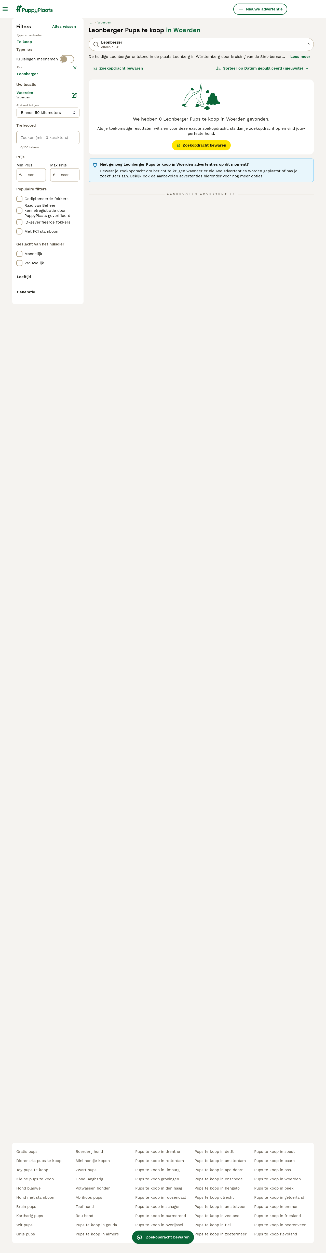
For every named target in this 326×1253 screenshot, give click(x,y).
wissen (69, 183)
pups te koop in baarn (274, 1160)
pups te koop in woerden (277, 1179)
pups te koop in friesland (277, 1215)
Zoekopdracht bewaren (118, 162)
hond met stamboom (36, 1197)
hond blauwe (28, 1188)
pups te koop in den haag (158, 1188)
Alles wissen (64, 120)
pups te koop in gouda (96, 1225)
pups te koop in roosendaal (160, 1197)
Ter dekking (32, 153)
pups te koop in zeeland (217, 1215)
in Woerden (183, 123)
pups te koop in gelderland (279, 1197)
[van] (31, 404)
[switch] (67, 172)
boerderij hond (89, 1151)
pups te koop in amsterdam (220, 1160)
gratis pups (26, 1151)
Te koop (28, 140)
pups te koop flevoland (275, 1234)
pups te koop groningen (157, 1179)
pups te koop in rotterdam (159, 1160)
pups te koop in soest (274, 1151)
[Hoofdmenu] (5, 9)
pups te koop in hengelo (217, 1188)
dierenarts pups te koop (38, 1160)
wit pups (24, 1225)
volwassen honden (93, 1188)
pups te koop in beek (274, 1188)
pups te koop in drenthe (157, 1151)
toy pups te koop (32, 1170)
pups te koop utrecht (214, 1197)
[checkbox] (19, 209)
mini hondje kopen (93, 1160)
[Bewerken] (74, 325)
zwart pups (86, 1170)
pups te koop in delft (214, 1151)
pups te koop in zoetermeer (221, 1234)
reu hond (84, 1215)
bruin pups (26, 1206)
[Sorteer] (262, 162)
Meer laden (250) (59, 302)
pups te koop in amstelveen (221, 1206)
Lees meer (300, 150)
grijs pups (25, 1234)
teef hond (85, 1206)
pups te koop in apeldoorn (219, 1170)
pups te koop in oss (272, 1170)
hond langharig (89, 1179)
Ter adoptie (58, 140)
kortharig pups (29, 1215)
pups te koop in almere (97, 1234)
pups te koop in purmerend (160, 1215)
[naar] (64, 404)
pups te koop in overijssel (159, 1225)
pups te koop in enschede (219, 1179)
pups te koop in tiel (213, 1225)
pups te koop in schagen (158, 1206)
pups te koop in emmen (276, 1206)
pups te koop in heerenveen (280, 1225)
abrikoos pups (89, 1197)
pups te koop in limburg (157, 1170)
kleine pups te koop (35, 1179)
